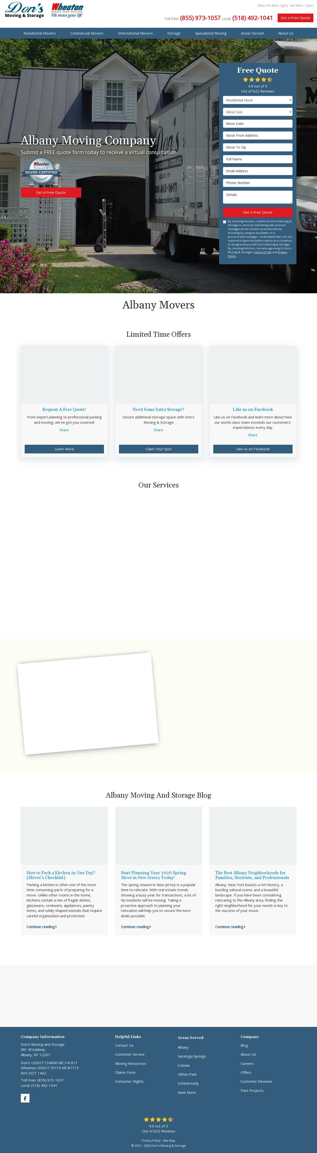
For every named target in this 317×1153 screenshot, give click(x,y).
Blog (244, 1045)
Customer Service (130, 1054)
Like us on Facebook (253, 448)
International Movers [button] (135, 33)
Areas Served (190, 1038)
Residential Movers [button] (40, 33)
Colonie (184, 1065)
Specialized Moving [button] (211, 33)
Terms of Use (263, 252)
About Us (248, 1054)
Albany (183, 1047)
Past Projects (252, 1090)
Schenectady (188, 1083)
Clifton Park (187, 1074)
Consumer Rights (129, 1081)
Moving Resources (130, 1063)
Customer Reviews (256, 1081)
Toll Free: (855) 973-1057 (42, 1080)
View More (187, 1092)
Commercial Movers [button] (86, 33)
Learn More (64, 448)
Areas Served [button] (252, 33)
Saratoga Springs (192, 1056)
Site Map (169, 1140)
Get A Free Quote (51, 192)
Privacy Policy (151, 1140)
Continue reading (42, 926)
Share (64, 429)
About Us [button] (286, 33)
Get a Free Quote (295, 17)
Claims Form (125, 1072)
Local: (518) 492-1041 (39, 1085)
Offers (246, 1072)
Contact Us (124, 1045)
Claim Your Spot (159, 448)
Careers (247, 1063)
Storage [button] (174, 33)
